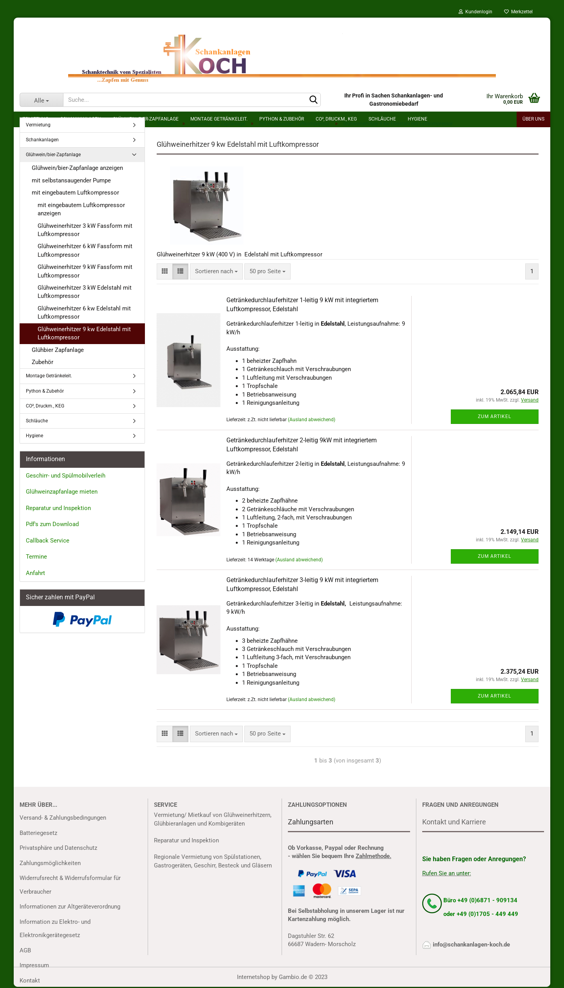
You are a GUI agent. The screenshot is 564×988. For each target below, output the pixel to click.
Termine (36, 556)
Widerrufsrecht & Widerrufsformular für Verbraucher (70, 884)
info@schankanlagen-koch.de (471, 944)
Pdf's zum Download (52, 524)
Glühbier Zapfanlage (58, 349)
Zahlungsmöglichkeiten (50, 863)
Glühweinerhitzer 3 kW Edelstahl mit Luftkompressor (85, 291)
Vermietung (38, 125)
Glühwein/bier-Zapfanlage (53, 154)
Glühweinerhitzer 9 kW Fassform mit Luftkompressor (85, 271)
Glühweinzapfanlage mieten (62, 491)
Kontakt (30, 980)
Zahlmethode (373, 856)
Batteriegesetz (38, 833)
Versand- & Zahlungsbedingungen (63, 817)
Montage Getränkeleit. (49, 376)
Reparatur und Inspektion (58, 508)
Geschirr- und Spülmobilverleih (65, 475)
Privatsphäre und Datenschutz (58, 847)
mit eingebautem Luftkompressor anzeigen (81, 209)
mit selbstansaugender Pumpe (71, 180)
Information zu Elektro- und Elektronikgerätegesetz (55, 928)
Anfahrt (35, 573)
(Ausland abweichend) (311, 419)
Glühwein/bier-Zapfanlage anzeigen (77, 167)
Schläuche (37, 421)
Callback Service (47, 540)
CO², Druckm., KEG (45, 406)
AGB (25, 950)
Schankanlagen (42, 139)
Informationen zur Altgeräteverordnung (70, 906)
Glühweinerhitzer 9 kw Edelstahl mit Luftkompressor (84, 333)
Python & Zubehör (45, 391)
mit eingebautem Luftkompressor (75, 192)
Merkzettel (518, 11)
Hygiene (34, 435)
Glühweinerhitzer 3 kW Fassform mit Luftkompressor (85, 230)
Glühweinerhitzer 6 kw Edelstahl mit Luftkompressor (84, 312)
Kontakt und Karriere (454, 822)
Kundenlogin (475, 11)
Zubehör (42, 362)
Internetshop (253, 977)
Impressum (34, 965)
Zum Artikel (494, 416)
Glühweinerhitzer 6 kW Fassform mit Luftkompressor (85, 250)
